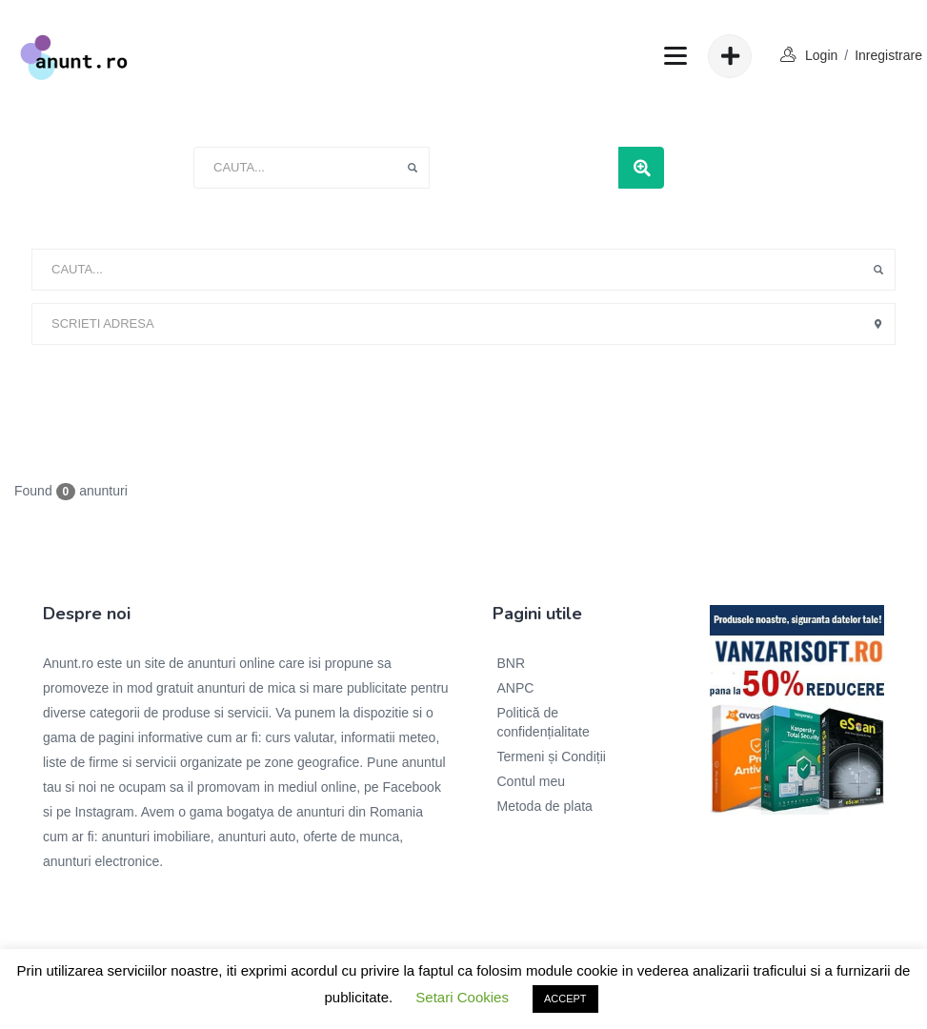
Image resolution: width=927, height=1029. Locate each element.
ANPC (515, 688)
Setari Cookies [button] (462, 997)
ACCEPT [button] (565, 998)
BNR (511, 663)
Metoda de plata (545, 806)
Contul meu (531, 781)
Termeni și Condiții (551, 756)
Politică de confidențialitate (543, 722)
